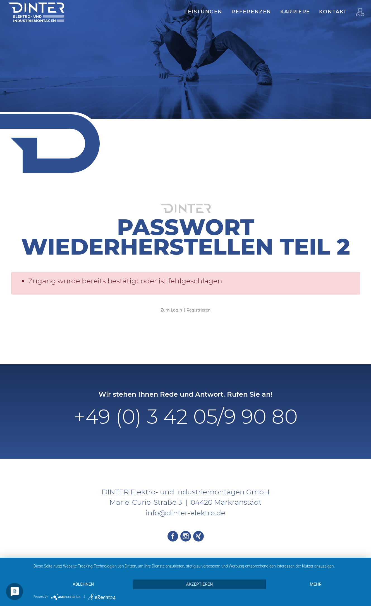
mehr (316, 584)
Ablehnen (83, 584)
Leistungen (203, 12)
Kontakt (333, 12)
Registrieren (198, 310)
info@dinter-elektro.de (185, 513)
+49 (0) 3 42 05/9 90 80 (186, 416)
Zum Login (171, 310)
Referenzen (251, 12)
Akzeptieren (199, 584)
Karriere (295, 12)
